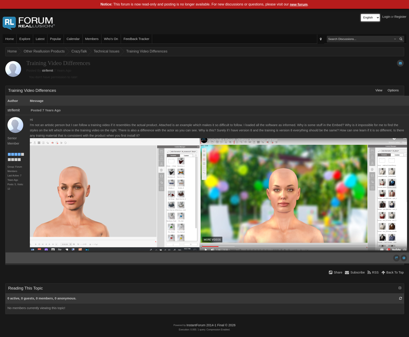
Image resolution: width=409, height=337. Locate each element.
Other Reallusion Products (44, 51)
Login (386, 16)
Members (92, 38)
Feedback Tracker (136, 38)
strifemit (47, 70)
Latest (40, 38)
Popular (55, 38)
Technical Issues (106, 51)
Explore (25, 38)
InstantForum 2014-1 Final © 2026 (210, 325)
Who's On (111, 38)
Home (9, 38)
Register (400, 16)
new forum (299, 4)
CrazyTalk (79, 51)
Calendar (73, 38)
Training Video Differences (146, 51)
